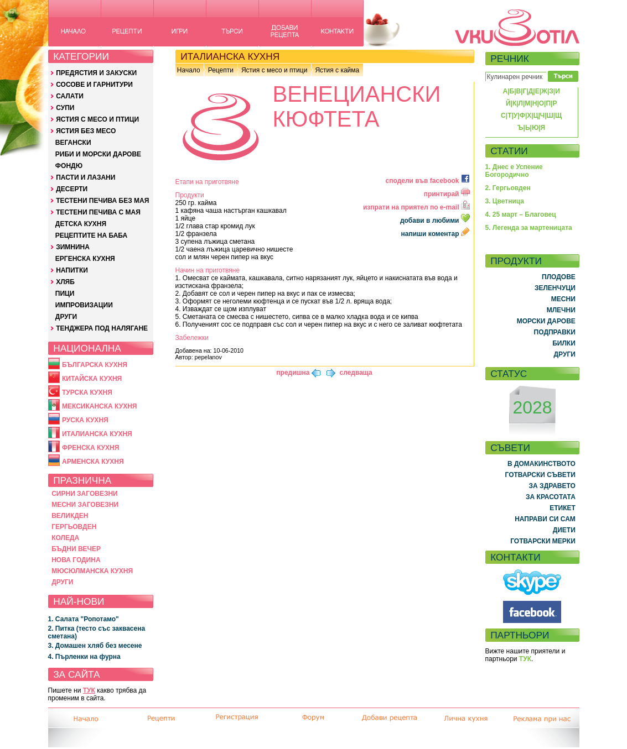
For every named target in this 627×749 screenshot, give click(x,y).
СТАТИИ (509, 150)
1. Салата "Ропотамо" (83, 619)
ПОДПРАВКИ (555, 332)
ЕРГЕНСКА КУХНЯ (85, 259)
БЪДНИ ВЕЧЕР (76, 549)
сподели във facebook (428, 181)
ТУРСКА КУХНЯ (87, 392)
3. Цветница (505, 201)
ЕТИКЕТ (563, 508)
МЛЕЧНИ (561, 310)
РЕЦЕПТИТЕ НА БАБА (91, 235)
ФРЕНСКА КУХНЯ (90, 448)
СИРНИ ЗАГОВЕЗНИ (84, 493)
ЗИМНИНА (73, 247)
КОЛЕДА (65, 538)
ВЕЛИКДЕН (69, 516)
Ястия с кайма (337, 70)
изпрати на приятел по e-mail (416, 207)
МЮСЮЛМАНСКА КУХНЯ (92, 571)
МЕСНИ (563, 299)
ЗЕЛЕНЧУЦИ (555, 288)
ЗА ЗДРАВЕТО (552, 486)
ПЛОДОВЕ (559, 277)
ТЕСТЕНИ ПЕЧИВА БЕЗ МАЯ (102, 201)
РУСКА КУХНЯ (85, 420)
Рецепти (221, 70)
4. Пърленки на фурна (84, 657)
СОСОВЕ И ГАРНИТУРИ (94, 84)
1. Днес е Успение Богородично (514, 171)
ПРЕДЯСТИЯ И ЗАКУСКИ (96, 73)
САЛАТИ (70, 96)
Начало (188, 70)
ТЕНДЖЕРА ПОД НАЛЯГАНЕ (102, 328)
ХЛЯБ (65, 282)
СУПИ (65, 108)
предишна (292, 372)
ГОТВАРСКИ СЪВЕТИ (540, 475)
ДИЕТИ (564, 530)
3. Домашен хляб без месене (95, 646)
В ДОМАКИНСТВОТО (541, 464)
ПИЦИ (65, 293)
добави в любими (435, 220)
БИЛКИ (564, 343)
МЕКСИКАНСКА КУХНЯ (99, 406)
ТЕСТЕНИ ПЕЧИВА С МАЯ (98, 212)
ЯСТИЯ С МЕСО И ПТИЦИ (97, 119)
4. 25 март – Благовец (520, 214)
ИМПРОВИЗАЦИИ (84, 305)
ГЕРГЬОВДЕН (73, 527)
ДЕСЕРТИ (71, 189)
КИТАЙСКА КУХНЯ (92, 379)
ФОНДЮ (68, 166)
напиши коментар (435, 234)
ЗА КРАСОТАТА (551, 497)
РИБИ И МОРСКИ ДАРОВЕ (98, 154)
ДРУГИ (66, 317)
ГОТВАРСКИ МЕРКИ (543, 541)
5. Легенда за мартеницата (528, 228)
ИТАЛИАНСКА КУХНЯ (97, 434)
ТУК (89, 690)
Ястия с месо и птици (274, 70)
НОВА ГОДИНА (75, 560)
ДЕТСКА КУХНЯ (80, 224)
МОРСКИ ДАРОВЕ (546, 321)
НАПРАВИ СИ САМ (545, 519)
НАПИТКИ (72, 270)
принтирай (447, 194)
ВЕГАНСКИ (73, 142)
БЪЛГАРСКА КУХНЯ (94, 365)
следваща (356, 372)
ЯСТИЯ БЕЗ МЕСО (86, 131)
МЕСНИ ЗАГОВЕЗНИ (84, 505)
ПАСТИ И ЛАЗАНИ (85, 177)
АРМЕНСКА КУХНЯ (93, 461)
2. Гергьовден (508, 188)
